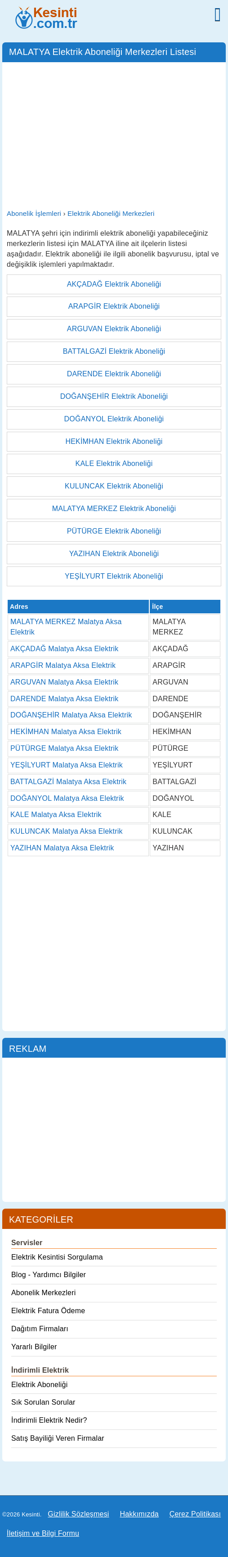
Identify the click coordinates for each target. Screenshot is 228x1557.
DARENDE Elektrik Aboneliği (114, 374)
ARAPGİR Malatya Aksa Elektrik (63, 665)
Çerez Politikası (195, 1514)
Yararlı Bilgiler (34, 1347)
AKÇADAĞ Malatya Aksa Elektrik (64, 649)
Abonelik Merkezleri (43, 1293)
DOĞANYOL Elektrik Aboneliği (114, 419)
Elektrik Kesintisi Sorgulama (57, 1257)
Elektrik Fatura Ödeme (48, 1311)
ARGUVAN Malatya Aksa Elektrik (64, 682)
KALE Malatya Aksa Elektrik (56, 814)
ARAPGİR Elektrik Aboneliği (114, 306)
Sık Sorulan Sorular (43, 1402)
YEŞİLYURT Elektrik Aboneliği (114, 576)
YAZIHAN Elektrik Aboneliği (114, 553)
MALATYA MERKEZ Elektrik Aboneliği (114, 508)
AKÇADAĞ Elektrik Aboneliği (114, 284)
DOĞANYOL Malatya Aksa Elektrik (67, 798)
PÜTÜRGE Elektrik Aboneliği (114, 531)
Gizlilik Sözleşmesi (78, 1514)
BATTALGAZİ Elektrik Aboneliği (114, 351)
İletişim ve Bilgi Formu (43, 1533)
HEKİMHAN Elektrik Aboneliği (113, 441)
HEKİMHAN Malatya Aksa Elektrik (65, 731)
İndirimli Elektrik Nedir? (49, 1420)
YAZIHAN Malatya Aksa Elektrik (62, 848)
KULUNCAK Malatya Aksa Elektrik (66, 831)
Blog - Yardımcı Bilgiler (48, 1274)
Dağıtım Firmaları (39, 1329)
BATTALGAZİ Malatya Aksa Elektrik (68, 781)
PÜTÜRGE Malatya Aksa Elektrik (64, 748)
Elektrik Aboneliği (39, 1384)
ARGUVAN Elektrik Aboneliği (114, 329)
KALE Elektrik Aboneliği (114, 463)
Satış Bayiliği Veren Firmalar (57, 1438)
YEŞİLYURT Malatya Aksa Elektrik (66, 765)
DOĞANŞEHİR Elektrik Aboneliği (114, 396)
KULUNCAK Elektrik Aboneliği (114, 486)
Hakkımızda (139, 1514)
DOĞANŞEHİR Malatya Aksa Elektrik (71, 715)
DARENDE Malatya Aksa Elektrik (64, 699)
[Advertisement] (114, 134)
